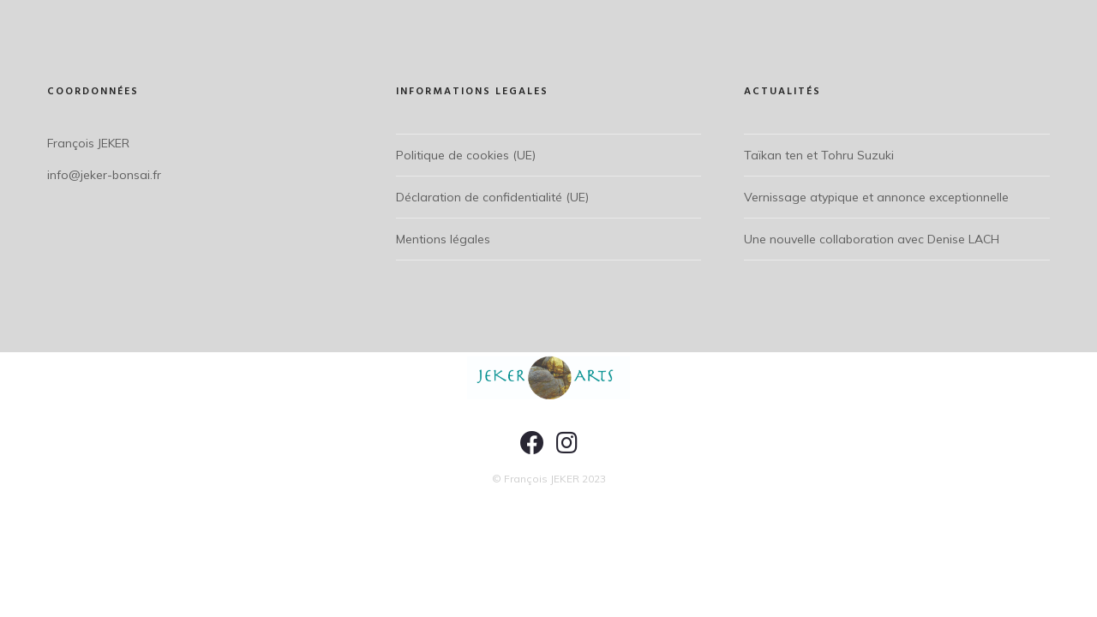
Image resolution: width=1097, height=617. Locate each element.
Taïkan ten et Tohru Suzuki (819, 155)
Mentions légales (443, 239)
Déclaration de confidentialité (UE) (492, 197)
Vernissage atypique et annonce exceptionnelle (876, 197)
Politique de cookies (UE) (466, 155)
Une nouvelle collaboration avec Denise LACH (871, 239)
